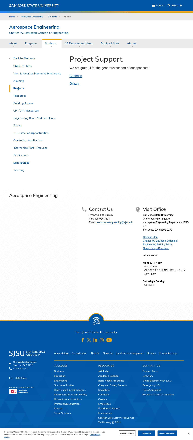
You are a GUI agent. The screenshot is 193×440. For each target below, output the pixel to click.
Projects (67, 16)
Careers (102, 399)
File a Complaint (152, 390)
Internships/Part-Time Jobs (30, 148)
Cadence (75, 76)
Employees (104, 404)
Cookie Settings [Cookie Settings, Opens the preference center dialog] (127, 433)
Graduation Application (27, 140)
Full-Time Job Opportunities (31, 133)
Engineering (60, 380)
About (13, 43)
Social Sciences (62, 413)
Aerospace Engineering (32, 16)
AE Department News (79, 43)
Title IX (94, 353)
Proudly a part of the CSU (21, 390)
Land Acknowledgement (130, 353)
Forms (17, 125)
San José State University (34, 6)
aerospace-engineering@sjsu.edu (114, 222)
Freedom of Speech (109, 408)
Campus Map (150, 237)
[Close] (189, 434)
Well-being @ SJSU (109, 422)
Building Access (23, 103)
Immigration (105, 413)
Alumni (131, 43)
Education (59, 376)
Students (52, 16)
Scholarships (21, 163)
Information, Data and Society (70, 394)
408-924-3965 (105, 215)
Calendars (103, 394)
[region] (96, 434)
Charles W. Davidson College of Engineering (39, 33)
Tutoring (18, 170)
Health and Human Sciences (70, 390)
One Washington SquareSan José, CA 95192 (25, 364)
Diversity (107, 353)
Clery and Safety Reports (112, 385)
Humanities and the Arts (68, 399)
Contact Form (150, 371)
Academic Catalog (108, 376)
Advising (18, 81)
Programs (31, 43)
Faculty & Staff (110, 43)
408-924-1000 (21, 368)
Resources (19, 96)
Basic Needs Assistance (111, 380)
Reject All (146, 433)
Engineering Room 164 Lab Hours (34, 118)
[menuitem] (14, 43)
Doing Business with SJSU (157, 380)
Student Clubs (22, 66)
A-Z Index (103, 371)
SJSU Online (21, 378)
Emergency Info (151, 385)
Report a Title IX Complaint (158, 394)
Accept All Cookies (167, 433)
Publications (21, 155)
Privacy (151, 353)
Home (12, 16)
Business (59, 371)
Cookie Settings (168, 353)
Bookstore (104, 390)
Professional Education (67, 404)
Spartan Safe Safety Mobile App (116, 417)
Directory (148, 376)
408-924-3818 (102, 218)
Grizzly (74, 83)
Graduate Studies (64, 385)
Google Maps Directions (156, 248)
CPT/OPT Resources (26, 110)
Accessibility (61, 353)
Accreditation (79, 353)
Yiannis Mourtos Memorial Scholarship (37, 73)
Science (58, 408)
